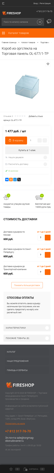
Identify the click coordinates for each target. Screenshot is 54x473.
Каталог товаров (15, 32)
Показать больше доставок (27, 285)
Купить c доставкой (48, 237)
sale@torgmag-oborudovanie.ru (19, 439)
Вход (36, 3)
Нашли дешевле (14, 157)
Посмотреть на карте (15, 423)
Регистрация (45, 3)
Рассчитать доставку (16, 164)
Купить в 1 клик (27, 150)
